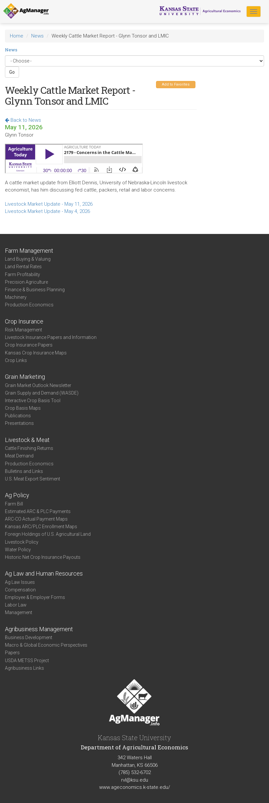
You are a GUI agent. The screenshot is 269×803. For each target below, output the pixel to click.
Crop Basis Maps (23, 408)
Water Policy (18, 549)
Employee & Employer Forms (35, 597)
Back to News (23, 120)
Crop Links (16, 360)
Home (16, 36)
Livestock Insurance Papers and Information (51, 337)
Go (12, 72)
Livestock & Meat (27, 439)
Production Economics (29, 304)
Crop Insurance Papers (29, 345)
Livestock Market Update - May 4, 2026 (47, 211)
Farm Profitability (22, 274)
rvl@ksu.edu (134, 780)
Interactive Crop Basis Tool (32, 400)
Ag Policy (17, 495)
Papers (12, 652)
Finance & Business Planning (35, 289)
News (37, 36)
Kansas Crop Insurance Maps (36, 352)
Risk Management (23, 329)
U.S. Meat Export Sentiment (32, 478)
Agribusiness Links (24, 668)
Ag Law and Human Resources (44, 573)
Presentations (19, 423)
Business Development (28, 637)
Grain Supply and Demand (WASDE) (41, 393)
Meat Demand (19, 455)
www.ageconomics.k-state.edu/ (134, 787)
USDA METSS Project (27, 660)
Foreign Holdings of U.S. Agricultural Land (48, 534)
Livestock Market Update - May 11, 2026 (49, 204)
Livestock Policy (21, 542)
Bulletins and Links (24, 471)
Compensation (20, 589)
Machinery (16, 297)
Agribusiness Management (39, 629)
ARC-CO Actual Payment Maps (36, 519)
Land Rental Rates (23, 266)
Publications (18, 415)
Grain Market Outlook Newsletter (38, 385)
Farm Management (29, 250)
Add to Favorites (176, 84)
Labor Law (16, 605)
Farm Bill (14, 503)
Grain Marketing (25, 376)
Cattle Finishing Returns (29, 448)
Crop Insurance (24, 321)
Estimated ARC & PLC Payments (38, 511)
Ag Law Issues (20, 582)
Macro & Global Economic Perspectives (46, 645)
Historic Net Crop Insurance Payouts (42, 557)
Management (18, 612)
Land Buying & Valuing (28, 259)
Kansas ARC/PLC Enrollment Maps (41, 526)
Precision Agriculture (26, 282)
